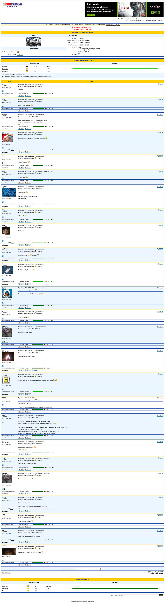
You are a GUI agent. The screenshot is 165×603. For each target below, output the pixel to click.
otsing (126, 18)
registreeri (160, 18)
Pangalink (87, 24)
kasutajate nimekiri (141, 18)
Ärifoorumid (67, 24)
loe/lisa (11, 93)
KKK (122, 18)
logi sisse (160, 20)
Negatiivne (5, 71)
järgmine (161, 573)
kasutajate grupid (152, 18)
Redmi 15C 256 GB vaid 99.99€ (82, 27)
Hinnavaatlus (48, 24)
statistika (132, 18)
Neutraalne (5, 69)
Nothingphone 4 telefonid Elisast (83, 29)
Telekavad (93, 24)
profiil (126, 20)
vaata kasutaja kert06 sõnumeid (86, 50)
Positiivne (4, 66)
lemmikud (132, 20)
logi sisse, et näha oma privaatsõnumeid (146, 20)
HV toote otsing (101, 24)
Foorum (55, 24)
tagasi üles (5, 95)
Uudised (60, 24)
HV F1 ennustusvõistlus (77, 24)
